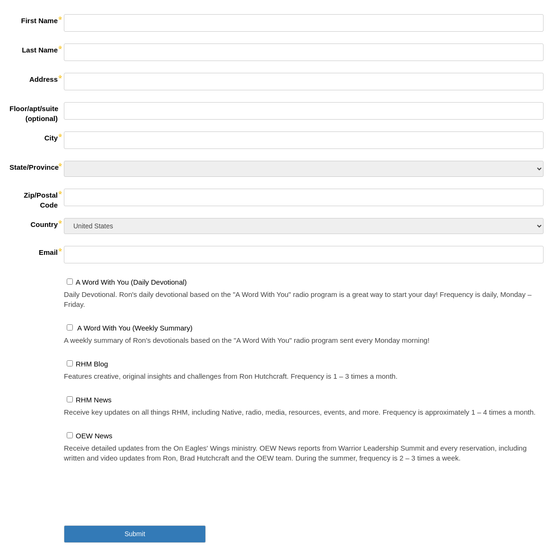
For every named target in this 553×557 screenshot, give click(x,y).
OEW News (94, 436)
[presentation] (136, 488)
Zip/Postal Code (41, 200)
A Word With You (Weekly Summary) (134, 328)
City (51, 138)
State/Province (34, 167)
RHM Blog (92, 364)
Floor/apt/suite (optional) (33, 113)
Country (44, 224)
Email (48, 252)
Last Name (40, 50)
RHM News (94, 400)
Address (43, 79)
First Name (39, 21)
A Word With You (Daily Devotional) (131, 282)
